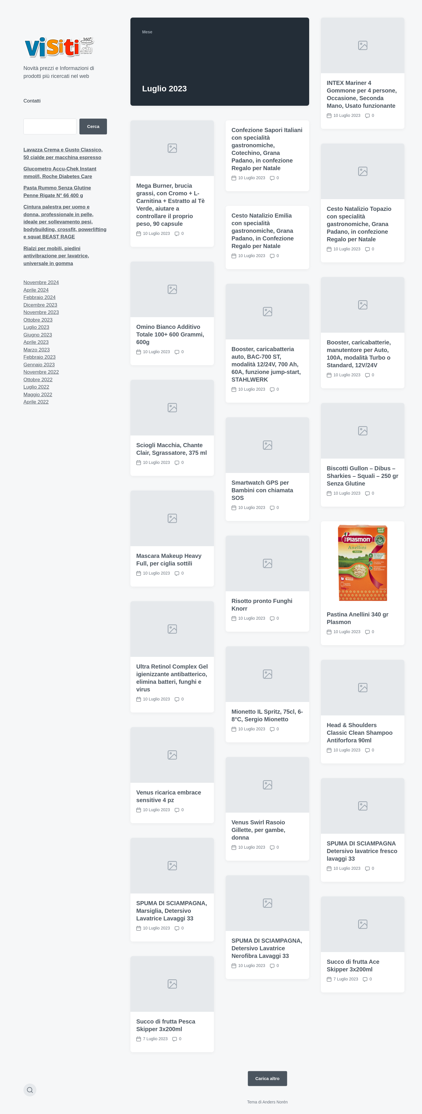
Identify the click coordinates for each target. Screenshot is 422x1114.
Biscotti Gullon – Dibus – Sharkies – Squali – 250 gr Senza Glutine (362, 503)
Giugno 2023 (37, 335)
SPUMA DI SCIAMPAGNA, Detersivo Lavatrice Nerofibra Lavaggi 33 (267, 976)
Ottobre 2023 (37, 320)
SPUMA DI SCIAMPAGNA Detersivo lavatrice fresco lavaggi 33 (362, 878)
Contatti (32, 101)
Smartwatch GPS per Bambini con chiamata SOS (262, 518)
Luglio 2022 (36, 387)
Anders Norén (274, 1102)
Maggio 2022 (37, 394)
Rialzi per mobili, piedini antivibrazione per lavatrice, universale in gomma (56, 256)
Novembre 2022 (41, 372)
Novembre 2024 (41, 282)
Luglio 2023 (36, 327)
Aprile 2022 (36, 402)
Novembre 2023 (41, 312)
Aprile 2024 (36, 290)
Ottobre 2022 (37, 379)
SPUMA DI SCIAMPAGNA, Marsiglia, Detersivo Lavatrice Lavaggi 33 (171, 938)
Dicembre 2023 (40, 305)
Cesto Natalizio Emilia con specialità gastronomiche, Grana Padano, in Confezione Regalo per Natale (263, 258)
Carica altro (267, 1078)
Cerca (93, 126)
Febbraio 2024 (39, 297)
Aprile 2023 (36, 342)
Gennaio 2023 (39, 365)
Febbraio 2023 (39, 357)
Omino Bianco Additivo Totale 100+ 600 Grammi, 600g (170, 362)
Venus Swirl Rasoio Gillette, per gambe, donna (258, 857)
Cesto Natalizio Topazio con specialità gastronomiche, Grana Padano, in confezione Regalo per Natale (359, 224)
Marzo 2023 (36, 350)
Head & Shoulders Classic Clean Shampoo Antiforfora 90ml (360, 760)
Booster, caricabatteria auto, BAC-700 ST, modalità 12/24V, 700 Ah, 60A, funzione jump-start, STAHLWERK (266, 391)
